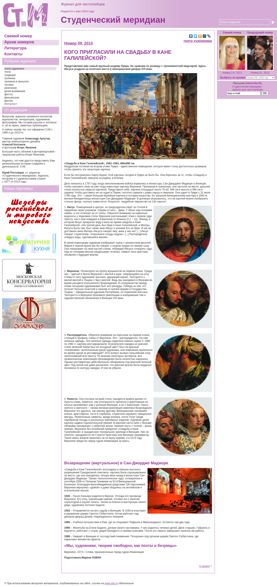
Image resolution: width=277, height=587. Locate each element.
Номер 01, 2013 (260, 72)
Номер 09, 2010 (78, 43)
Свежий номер (18, 36)
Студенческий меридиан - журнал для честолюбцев (247, 88)
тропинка (9, 78)
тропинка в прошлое (16, 81)
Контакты (13, 54)
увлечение (10, 87)
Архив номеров (19, 42)
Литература (15, 48)
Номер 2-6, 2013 (232, 72)
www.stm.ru (111, 583)
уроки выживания (14, 91)
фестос (8, 94)
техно (7, 71)
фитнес (8, 100)
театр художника (14, 68)
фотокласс (10, 104)
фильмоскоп (11, 97)
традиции (10, 75)
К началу (204, 566)
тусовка (9, 84)
